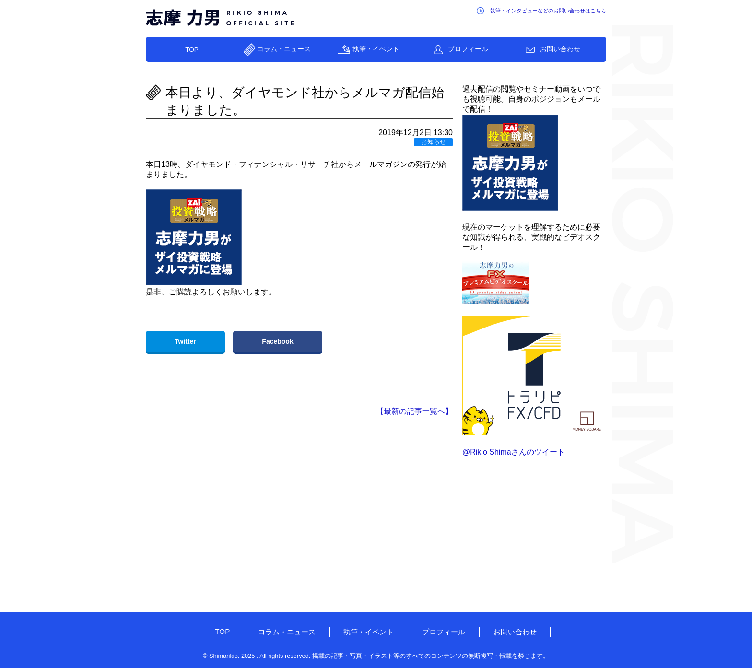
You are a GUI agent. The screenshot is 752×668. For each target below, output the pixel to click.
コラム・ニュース (284, 49)
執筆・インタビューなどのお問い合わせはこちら (548, 10)
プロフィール (468, 49)
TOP (192, 49)
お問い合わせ (560, 49)
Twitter (185, 341)
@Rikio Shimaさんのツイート (513, 452)
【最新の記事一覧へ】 (414, 411)
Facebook (277, 341)
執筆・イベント (376, 49)
